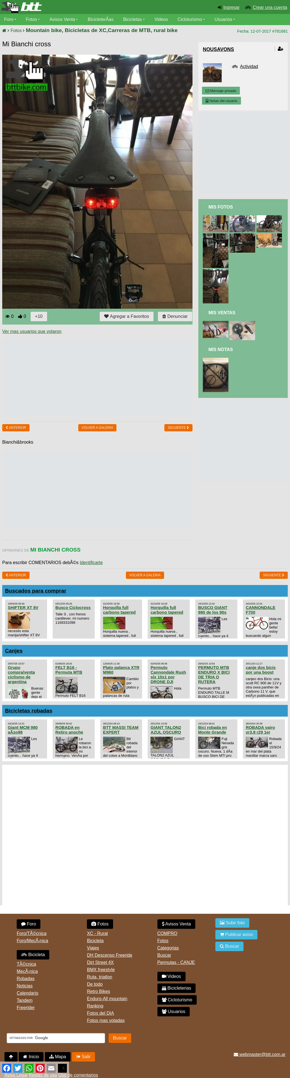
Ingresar (231, 7)
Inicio (31, 1056)
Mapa (57, 1056)
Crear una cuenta (270, 7)
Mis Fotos (220, 207)
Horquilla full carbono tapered (119, 610)
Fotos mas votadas (106, 1020)
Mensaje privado (221, 91)
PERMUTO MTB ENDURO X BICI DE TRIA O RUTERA (214, 674)
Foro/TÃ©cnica (32, 933)
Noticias (25, 985)
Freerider (26, 1007)
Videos (161, 19)
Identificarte (91, 562)
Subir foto (232, 922)
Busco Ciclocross (73, 607)
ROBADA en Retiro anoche (69, 729)
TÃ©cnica (26, 964)
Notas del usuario (221, 101)
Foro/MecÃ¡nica (32, 940)
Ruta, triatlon (99, 977)
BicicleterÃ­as (100, 19)
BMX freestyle (101, 969)
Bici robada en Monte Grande (212, 729)
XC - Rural (97, 933)
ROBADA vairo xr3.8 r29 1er (260, 729)
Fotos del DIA (100, 1013)
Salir (83, 1056)
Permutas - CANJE (176, 962)
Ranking (95, 1006)
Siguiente (178, 428)
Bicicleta (33, 954)
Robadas (26, 978)
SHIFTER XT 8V (23, 607)
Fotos (31, 19)
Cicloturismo (189, 19)
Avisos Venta (62, 19)
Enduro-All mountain (107, 998)
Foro (8, 19)
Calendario (27, 993)
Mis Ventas (221, 312)
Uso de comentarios (78, 1075)
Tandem (25, 1000)
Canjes (14, 651)
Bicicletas (133, 19)
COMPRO (167, 933)
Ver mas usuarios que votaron (32, 331)
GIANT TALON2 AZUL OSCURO (165, 729)
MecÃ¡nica (27, 971)
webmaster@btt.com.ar (260, 1054)
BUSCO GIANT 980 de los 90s (212, 610)
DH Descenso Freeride (109, 955)
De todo (95, 984)
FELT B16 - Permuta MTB (68, 670)
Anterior (16, 428)
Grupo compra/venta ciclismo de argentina (21, 674)
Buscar (164, 955)
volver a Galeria (97, 428)
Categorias (168, 948)
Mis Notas (220, 349)
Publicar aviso (236, 934)
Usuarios (223, 19)
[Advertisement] (103, 378)
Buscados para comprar (35, 591)
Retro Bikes (98, 991)
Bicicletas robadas (28, 711)
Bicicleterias (176, 988)
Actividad (249, 66)
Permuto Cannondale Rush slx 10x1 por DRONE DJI (168, 674)
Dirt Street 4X (100, 962)
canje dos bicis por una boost (261, 670)
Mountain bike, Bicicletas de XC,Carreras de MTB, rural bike (102, 30)
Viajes (93, 948)
